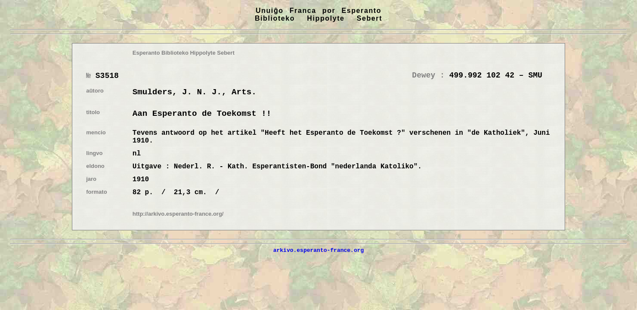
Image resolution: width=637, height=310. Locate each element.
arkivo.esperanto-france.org (318, 250)
